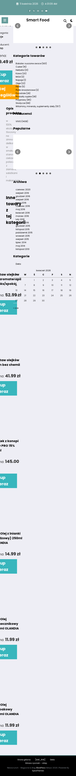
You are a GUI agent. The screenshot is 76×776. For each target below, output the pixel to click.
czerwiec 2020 (23, 189)
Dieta (52, 759)
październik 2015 (24, 232)
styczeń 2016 (22, 222)
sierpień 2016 (22, 199)
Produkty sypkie (26, 96)
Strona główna (24, 759)
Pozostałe (23, 93)
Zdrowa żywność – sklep (36, 763)
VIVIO (22, 121)
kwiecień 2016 (23, 212)
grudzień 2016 (23, 196)
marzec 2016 (22, 216)
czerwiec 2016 (23, 206)
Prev (17, 26)
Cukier (21, 66)
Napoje (21, 80)
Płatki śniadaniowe (27, 90)
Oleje (20, 83)
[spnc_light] (71, 21)
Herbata (22, 70)
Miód (20, 76)
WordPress (41, 768)
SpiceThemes (38, 770)
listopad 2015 (23, 229)
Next (69, 26)
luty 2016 (20, 219)
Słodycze (23, 103)
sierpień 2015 (22, 239)
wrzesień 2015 (23, 235)
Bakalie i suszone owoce (31, 63)
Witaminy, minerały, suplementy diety (38, 106)
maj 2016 (20, 209)
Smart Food (38, 20)
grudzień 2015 (23, 225)
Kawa (21, 73)
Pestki (20, 86)
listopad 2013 (22, 249)
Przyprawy (23, 99)
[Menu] (5, 20)
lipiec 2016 (21, 202)
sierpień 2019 (22, 193)
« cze (15, 308)
